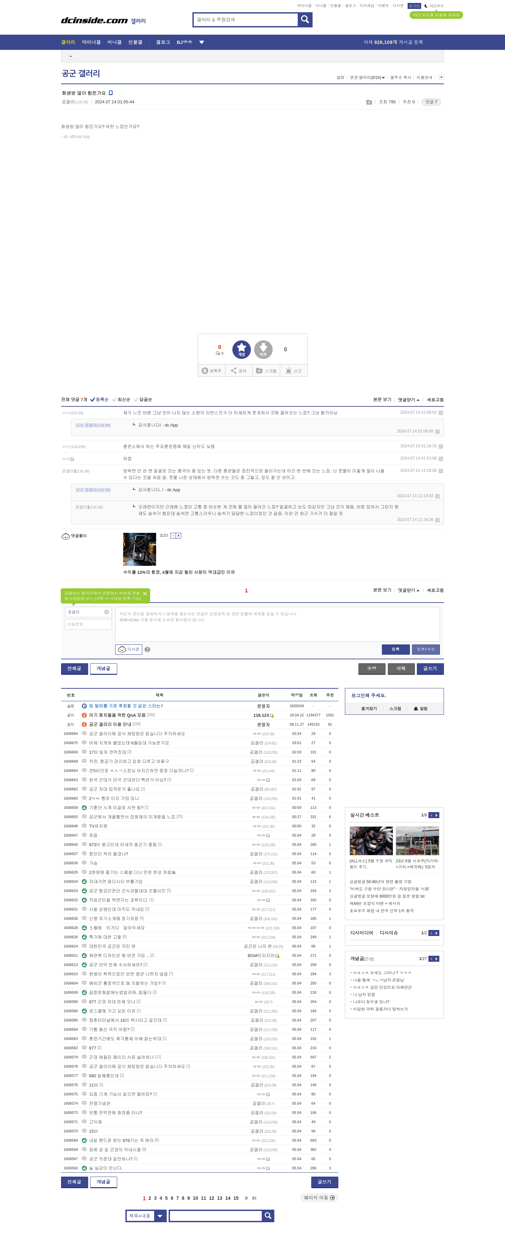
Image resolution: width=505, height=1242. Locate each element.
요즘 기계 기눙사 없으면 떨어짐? (117, 1094)
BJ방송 (184, 42)
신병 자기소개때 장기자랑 (110, 918)
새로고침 (435, 399)
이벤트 (383, 6)
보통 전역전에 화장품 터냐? (112, 1112)
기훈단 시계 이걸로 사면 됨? (113, 807)
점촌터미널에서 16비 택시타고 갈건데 (122, 1020)
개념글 (103, 668)
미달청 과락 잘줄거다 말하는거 (380, 1009)
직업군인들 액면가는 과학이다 (115, 900)
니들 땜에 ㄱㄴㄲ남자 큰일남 (378, 980)
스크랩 (369, 102)
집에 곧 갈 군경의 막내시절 (111, 1149)
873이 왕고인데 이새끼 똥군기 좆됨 (119, 844)
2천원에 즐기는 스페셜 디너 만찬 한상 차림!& (129, 872)
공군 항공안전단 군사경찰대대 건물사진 (124, 890)
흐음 (90, 835)
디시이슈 (389, 933)
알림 (421, 709)
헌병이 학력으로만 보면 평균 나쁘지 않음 (125, 974)
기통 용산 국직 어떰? (105, 1029)
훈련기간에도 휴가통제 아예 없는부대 (121, 1038)
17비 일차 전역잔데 (104, 752)
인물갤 (335, 6)
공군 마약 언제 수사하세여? (112, 964)
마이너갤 (304, 6)
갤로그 (350, 6)
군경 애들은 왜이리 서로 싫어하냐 (118, 1057)
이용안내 (424, 77)
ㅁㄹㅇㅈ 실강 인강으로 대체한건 (382, 987)
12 (212, 1198)
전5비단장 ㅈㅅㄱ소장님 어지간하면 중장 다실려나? (135, 770)
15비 (90, 1131)
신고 (294, 370)
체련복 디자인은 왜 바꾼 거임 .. (115, 955)
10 (195, 1198)
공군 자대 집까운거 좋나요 (111, 789)
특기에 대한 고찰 (101, 937)
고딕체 (92, 1122)
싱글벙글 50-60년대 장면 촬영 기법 (381, 882)
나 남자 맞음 (364, 994)
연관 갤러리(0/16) (367, 77)
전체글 (74, 668)
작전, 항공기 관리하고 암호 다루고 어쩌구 (125, 761)
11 (203, 1198)
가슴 (90, 863)
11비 (90, 1085)
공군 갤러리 (81, 74)
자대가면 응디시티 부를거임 (112, 881)
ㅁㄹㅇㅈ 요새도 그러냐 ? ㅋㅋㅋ (382, 973)
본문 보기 (382, 399)
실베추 (211, 371)
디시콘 (398, 6)
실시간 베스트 (364, 815)
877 (89, 1048)
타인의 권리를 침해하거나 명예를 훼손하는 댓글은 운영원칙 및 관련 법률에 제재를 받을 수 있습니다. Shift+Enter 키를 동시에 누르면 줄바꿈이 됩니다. (208, 617)
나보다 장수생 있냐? (371, 1002)
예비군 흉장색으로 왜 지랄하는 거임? (121, 983)
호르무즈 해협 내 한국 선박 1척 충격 (382, 911)
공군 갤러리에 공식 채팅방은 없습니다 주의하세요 (133, 733)
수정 (371, 668)
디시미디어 (361, 933)
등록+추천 (426, 649)
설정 (341, 77)
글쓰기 (430, 668)
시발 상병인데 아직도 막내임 (113, 909)
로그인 (414, 6)
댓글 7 (431, 101)
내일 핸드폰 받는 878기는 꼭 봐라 (118, 1140)
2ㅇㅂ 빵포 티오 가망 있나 (110, 798)
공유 (239, 370)
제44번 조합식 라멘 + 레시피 (375, 903)
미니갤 (321, 6)
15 (236, 1198)
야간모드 (434, 6)
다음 (247, 1198)
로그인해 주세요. (368, 695)
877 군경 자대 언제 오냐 (108, 1001)
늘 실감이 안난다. (102, 1168)
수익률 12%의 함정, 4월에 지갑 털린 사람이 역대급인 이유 (179, 572)
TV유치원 (95, 826)
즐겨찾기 (369, 709)
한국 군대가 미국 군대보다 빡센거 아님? (124, 779)
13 (219, 1198)
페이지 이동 (319, 1197)
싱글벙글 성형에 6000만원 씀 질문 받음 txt (387, 896)
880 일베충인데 (100, 1075)
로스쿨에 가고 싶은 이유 (109, 1011)
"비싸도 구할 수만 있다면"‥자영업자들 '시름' (389, 889)
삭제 (441, 413)
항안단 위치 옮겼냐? (105, 853)
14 (228, 1198)
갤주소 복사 (400, 77)
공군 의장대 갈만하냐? (107, 1158)
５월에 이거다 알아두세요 (113, 927)
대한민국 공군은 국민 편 (109, 946)
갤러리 (68, 42)
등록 (395, 649)
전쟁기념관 (96, 1103)
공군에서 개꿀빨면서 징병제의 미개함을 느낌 (128, 816)
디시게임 (367, 6)
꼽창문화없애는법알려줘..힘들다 (117, 992)
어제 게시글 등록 (393, 42)
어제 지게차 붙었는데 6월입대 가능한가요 (125, 743)
